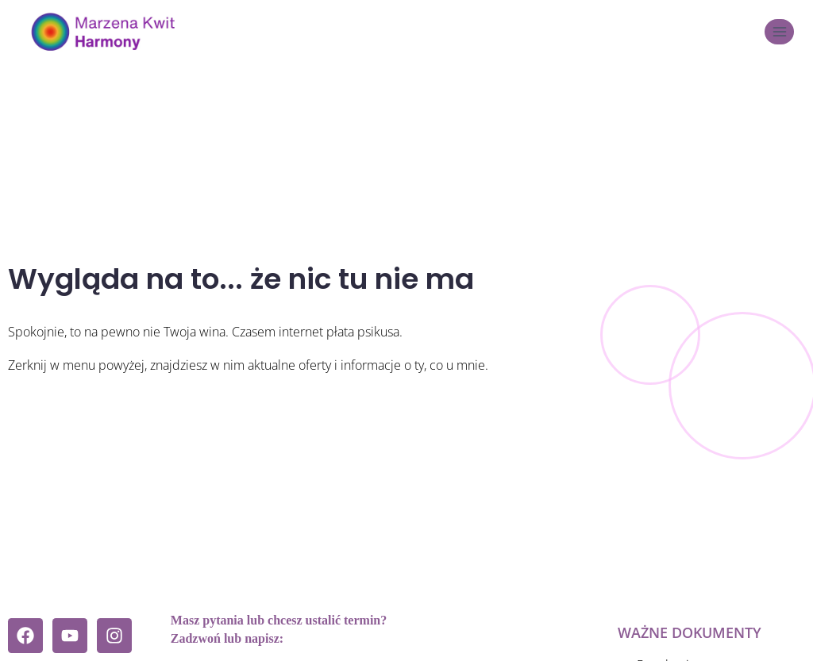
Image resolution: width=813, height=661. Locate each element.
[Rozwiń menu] (779, 31)
